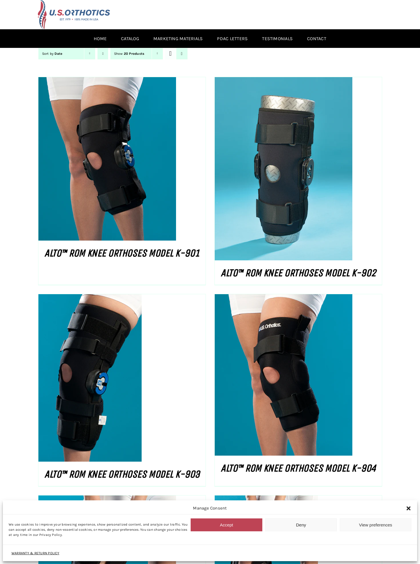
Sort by (52, 54)
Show (129, 54)
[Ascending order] (102, 54)
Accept (226, 524)
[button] (408, 508)
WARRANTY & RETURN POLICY (35, 553)
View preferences (375, 524)
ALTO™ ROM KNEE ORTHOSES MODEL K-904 (298, 468)
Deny (301, 524)
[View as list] (181, 53)
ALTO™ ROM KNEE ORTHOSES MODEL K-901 (121, 253)
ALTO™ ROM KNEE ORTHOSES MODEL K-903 (121, 474)
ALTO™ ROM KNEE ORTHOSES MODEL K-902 (298, 273)
